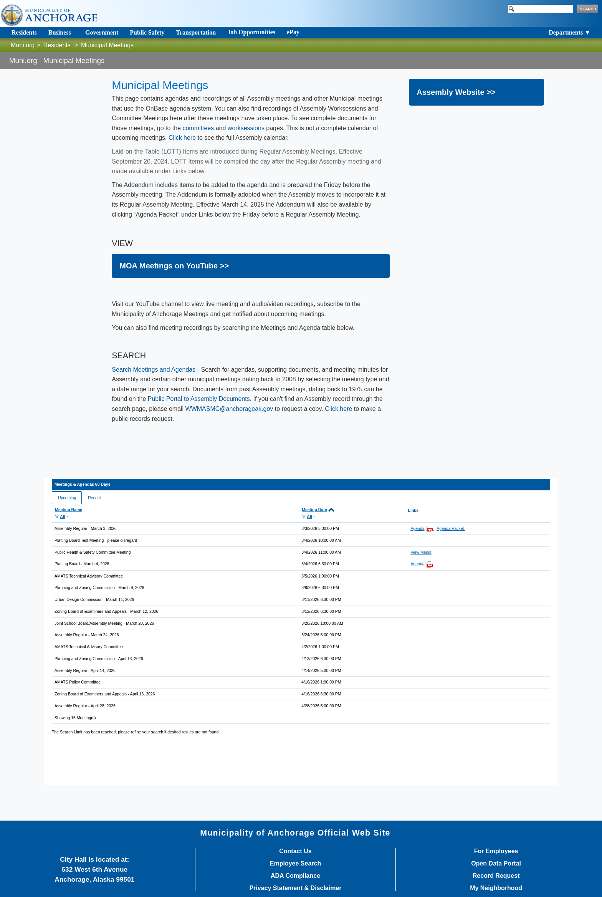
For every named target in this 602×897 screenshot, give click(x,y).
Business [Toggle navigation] (59, 32)
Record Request (496, 876)
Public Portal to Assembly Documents (199, 399)
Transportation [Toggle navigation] (196, 32)
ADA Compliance (295, 876)
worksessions (246, 128)
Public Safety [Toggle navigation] (147, 32)
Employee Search (295, 864)
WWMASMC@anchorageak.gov (229, 408)
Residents (57, 45)
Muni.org (23, 45)
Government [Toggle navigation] (101, 32)
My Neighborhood (496, 888)
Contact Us (295, 851)
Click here (182, 137)
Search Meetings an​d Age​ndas (153, 369)
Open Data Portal (496, 864)
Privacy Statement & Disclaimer (295, 888)
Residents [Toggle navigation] (24, 32)
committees (198, 128)
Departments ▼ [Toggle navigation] (569, 32)
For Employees (496, 851)
